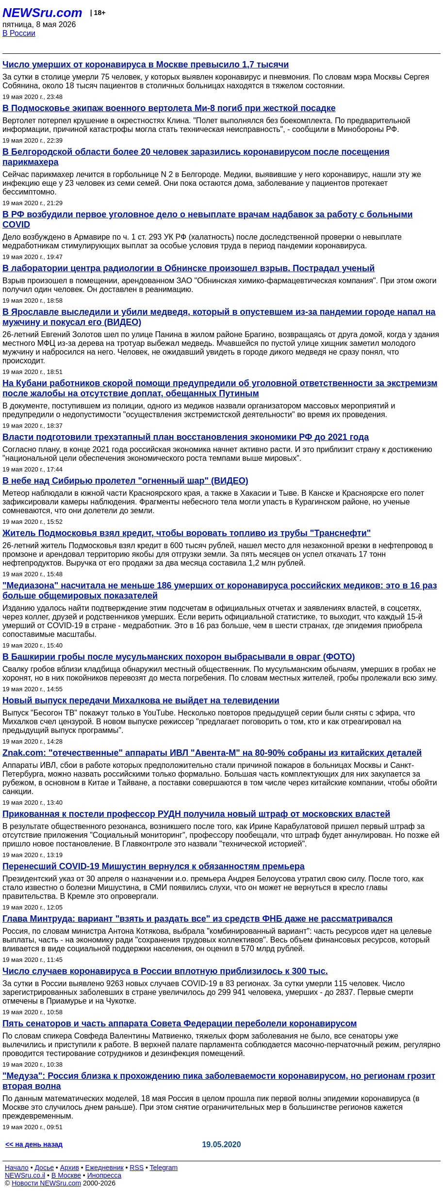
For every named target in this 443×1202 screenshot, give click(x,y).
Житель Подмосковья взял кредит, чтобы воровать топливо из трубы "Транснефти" (186, 533)
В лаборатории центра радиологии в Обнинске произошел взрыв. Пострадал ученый (188, 268)
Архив (69, 1167)
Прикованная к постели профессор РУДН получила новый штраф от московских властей (196, 814)
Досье (44, 1167)
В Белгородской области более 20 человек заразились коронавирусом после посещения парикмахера (196, 157)
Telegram (164, 1167)
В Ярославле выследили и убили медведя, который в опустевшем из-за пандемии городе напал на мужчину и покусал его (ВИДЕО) (219, 317)
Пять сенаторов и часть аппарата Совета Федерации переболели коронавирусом (179, 1023)
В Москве (66, 1175)
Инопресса (104, 1175)
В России (18, 33)
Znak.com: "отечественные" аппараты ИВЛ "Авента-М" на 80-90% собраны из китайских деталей (212, 753)
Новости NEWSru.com (46, 1183)
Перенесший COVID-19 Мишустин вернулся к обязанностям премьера (153, 866)
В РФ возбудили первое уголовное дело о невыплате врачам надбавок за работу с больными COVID (207, 219)
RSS (137, 1167)
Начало (17, 1167)
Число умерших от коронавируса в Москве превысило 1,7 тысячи (145, 64)
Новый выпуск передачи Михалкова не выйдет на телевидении (140, 700)
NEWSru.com (42, 12)
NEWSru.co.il (25, 1175)
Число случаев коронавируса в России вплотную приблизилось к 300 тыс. (165, 971)
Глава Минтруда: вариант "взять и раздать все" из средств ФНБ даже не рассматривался (197, 919)
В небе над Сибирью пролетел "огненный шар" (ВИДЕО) (125, 481)
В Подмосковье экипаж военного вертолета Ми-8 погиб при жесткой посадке (169, 108)
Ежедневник (104, 1167)
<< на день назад (34, 1144)
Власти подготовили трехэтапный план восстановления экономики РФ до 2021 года (185, 437)
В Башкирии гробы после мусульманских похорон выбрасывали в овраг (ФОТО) (178, 657)
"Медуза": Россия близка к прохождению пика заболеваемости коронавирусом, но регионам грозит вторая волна (218, 1081)
